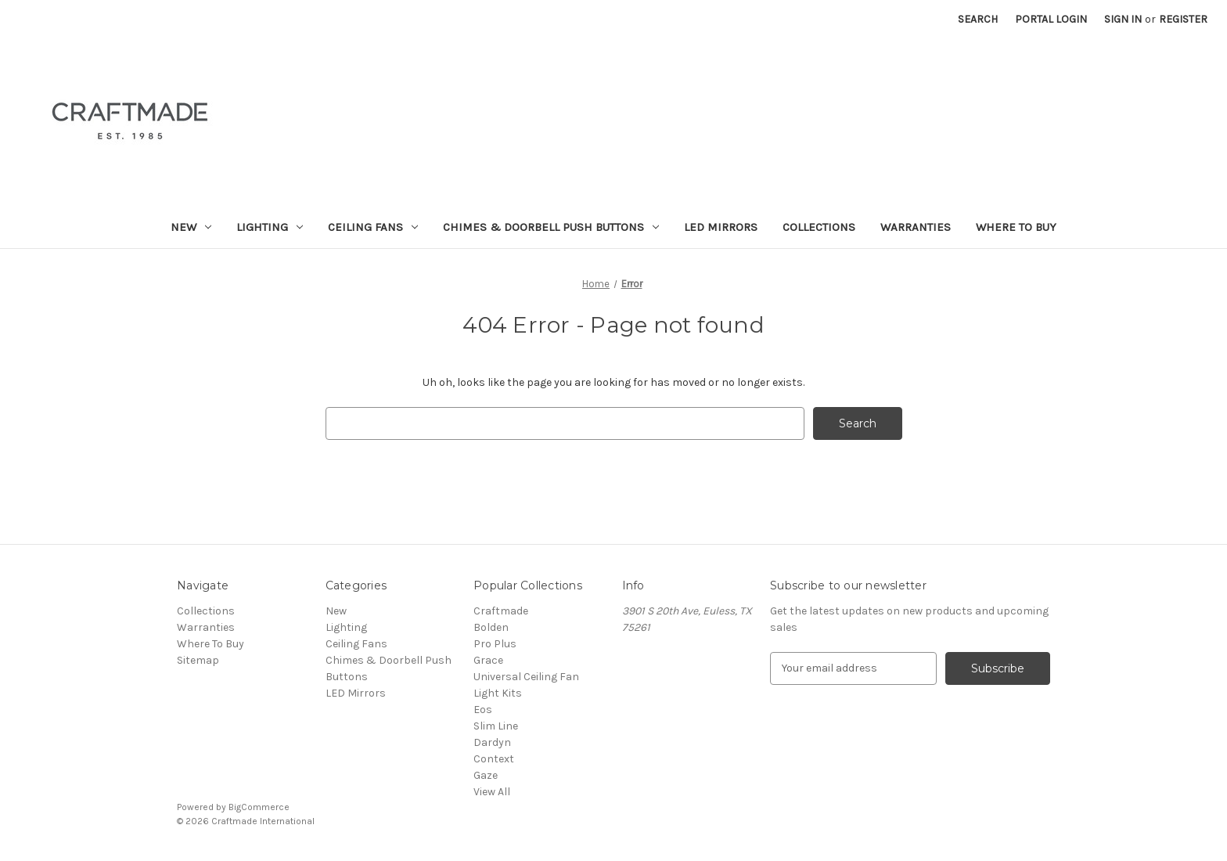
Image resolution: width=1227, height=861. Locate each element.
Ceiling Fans (373, 227)
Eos (482, 709)
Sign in (1123, 19)
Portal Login (1051, 19)
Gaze (485, 775)
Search (978, 19)
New (191, 227)
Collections (819, 227)
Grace (488, 660)
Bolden (491, 627)
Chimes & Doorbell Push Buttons (551, 227)
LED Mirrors (720, 227)
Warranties (915, 227)
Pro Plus (494, 643)
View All (491, 791)
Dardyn (492, 742)
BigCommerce (259, 807)
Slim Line (495, 726)
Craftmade (500, 611)
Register (1183, 19)
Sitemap (198, 660)
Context (493, 759)
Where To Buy (1016, 227)
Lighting (269, 227)
